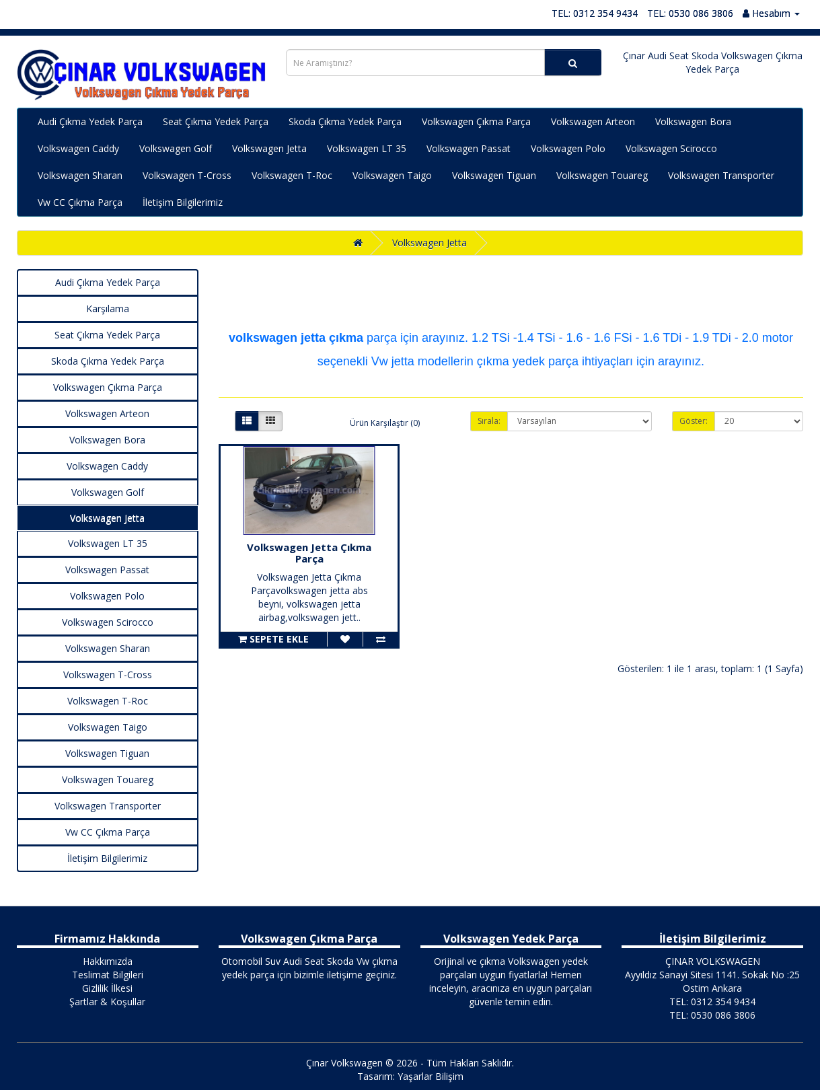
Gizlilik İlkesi (107, 988)
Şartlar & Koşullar (107, 1001)
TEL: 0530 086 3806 (690, 13)
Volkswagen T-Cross (187, 175)
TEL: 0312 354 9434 (595, 13)
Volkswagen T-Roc (292, 175)
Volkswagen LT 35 (366, 148)
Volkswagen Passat (468, 148)
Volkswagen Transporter (721, 175)
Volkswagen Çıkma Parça (476, 121)
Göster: (693, 421)
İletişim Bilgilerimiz (183, 202)
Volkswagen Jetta (269, 148)
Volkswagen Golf (175, 148)
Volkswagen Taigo (392, 175)
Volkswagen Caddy (78, 148)
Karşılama (107, 308)
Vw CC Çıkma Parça (80, 202)
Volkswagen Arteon (593, 121)
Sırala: (489, 421)
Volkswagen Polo (568, 148)
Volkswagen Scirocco (671, 148)
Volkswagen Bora (693, 121)
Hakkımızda (108, 961)
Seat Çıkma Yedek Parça (215, 121)
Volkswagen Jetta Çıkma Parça (309, 552)
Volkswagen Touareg (602, 175)
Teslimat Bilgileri (107, 974)
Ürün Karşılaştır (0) (385, 423)
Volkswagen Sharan (80, 175)
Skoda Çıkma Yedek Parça (345, 121)
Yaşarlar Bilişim (430, 1076)
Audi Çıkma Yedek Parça (90, 121)
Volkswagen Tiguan (494, 175)
